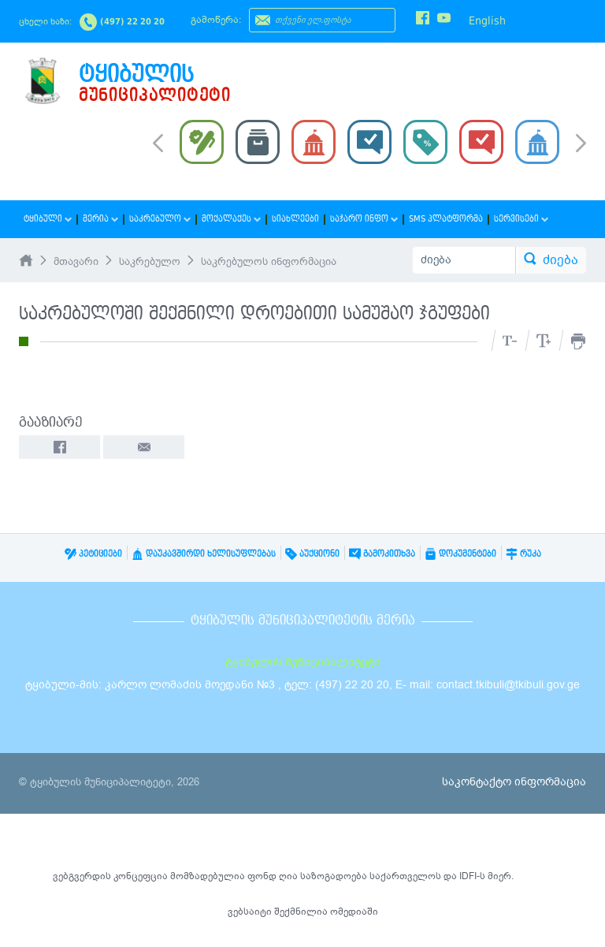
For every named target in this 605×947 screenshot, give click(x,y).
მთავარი (76, 261)
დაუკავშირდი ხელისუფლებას (204, 554)
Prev (158, 142)
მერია (100, 218)
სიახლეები (295, 218)
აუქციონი (312, 554)
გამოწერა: (216, 19)
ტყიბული (48, 218)
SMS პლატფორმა (446, 218)
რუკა (523, 554)
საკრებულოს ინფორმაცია (268, 261)
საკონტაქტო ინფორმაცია (514, 781)
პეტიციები (93, 554)
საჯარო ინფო (364, 218)
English (487, 20)
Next (581, 144)
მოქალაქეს (231, 218)
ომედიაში (354, 911)
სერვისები (521, 218)
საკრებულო (160, 218)
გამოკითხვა (382, 554)
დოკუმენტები (460, 554)
